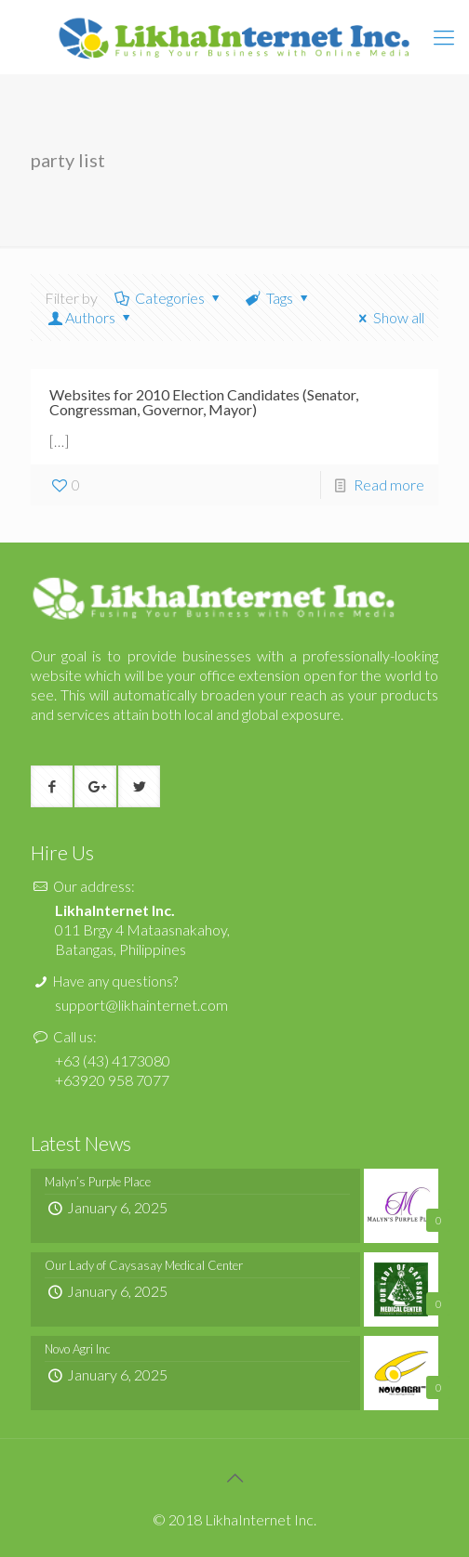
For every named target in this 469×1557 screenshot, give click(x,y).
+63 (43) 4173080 (112, 1060)
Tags (279, 298)
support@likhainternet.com (141, 1005)
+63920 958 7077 (112, 1080)
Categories (169, 298)
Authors (91, 317)
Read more (389, 484)
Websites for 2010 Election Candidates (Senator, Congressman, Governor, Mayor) (203, 402)
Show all (388, 317)
